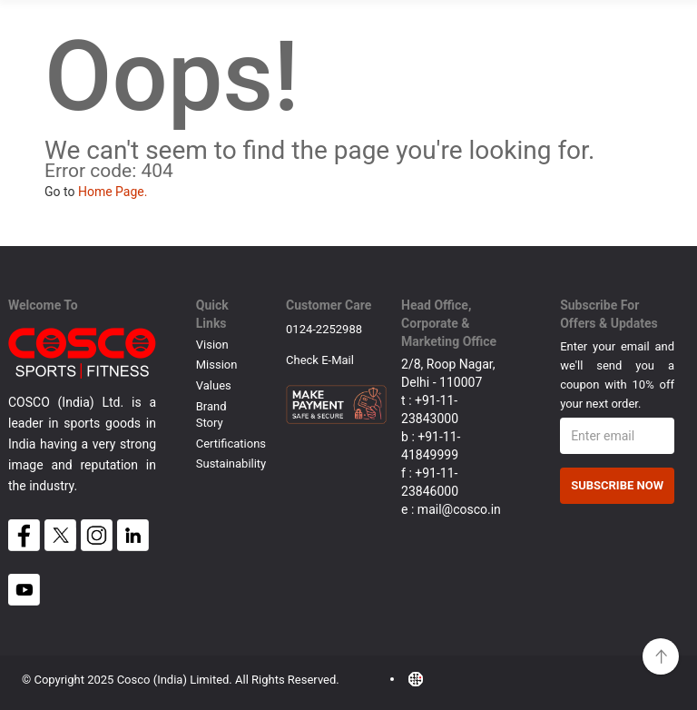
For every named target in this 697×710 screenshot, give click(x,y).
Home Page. (113, 191)
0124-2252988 (324, 329)
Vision (212, 344)
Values (213, 385)
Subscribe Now (617, 485)
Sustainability (231, 463)
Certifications (231, 443)
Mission (217, 364)
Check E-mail (320, 360)
